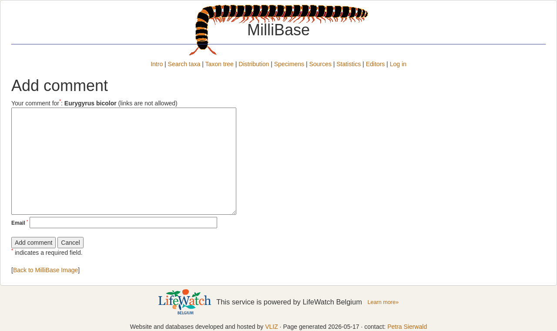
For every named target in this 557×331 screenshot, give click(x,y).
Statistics (348, 64)
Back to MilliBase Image (45, 270)
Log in (398, 64)
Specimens (289, 64)
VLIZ (271, 326)
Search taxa (184, 64)
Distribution (253, 64)
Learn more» (383, 302)
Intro (157, 64)
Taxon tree (219, 64)
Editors (375, 64)
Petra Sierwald (407, 326)
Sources (320, 64)
